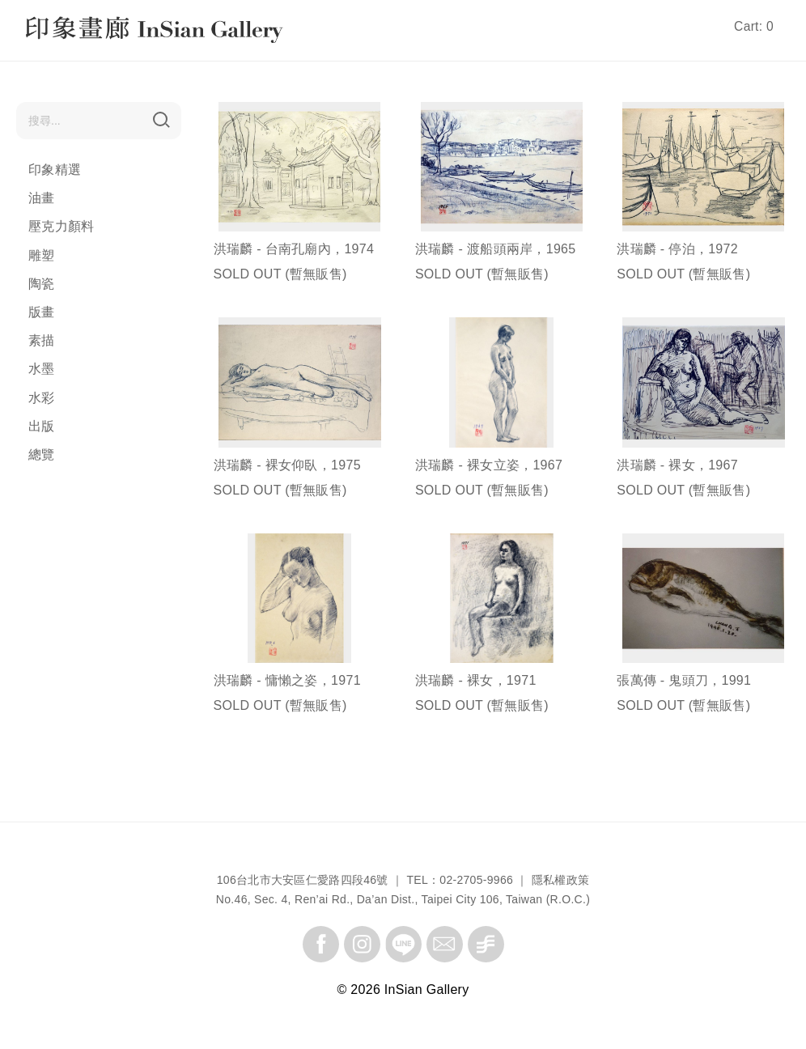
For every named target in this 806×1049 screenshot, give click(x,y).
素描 (41, 340)
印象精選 (54, 169)
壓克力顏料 (61, 226)
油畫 (41, 198)
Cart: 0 (754, 26)
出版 (41, 426)
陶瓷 (41, 284)
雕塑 (41, 255)
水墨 (41, 369)
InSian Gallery (87, 32)
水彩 (41, 398)
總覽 (41, 454)
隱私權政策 (561, 879)
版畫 (41, 312)
